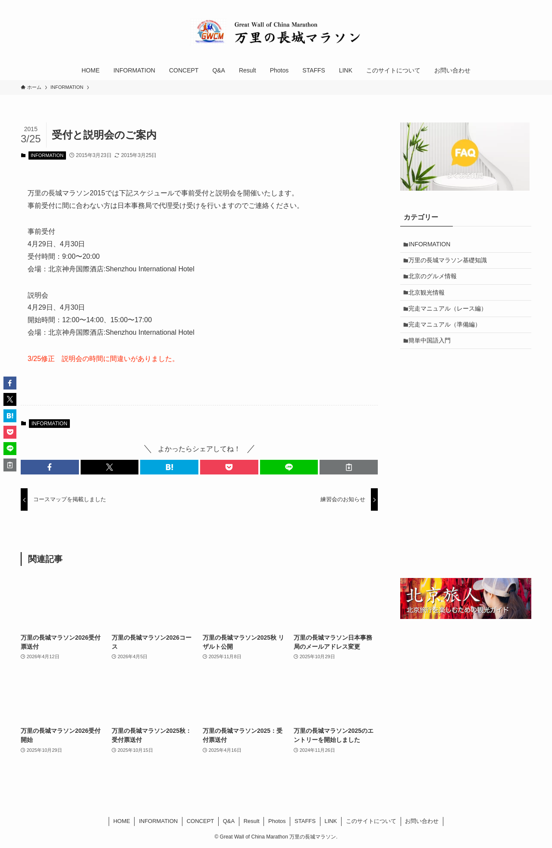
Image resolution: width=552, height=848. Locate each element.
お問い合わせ (422, 821)
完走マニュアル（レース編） (450, 316)
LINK (330, 821)
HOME (121, 821)
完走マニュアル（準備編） (447, 334)
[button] (50, 467)
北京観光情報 (429, 298)
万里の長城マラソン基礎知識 (450, 263)
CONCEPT (200, 821)
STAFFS (305, 821)
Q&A (229, 821)
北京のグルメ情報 (435, 280)
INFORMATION (47, 155)
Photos (276, 821)
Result (252, 821)
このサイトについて (371, 821)
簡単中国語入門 (432, 352)
